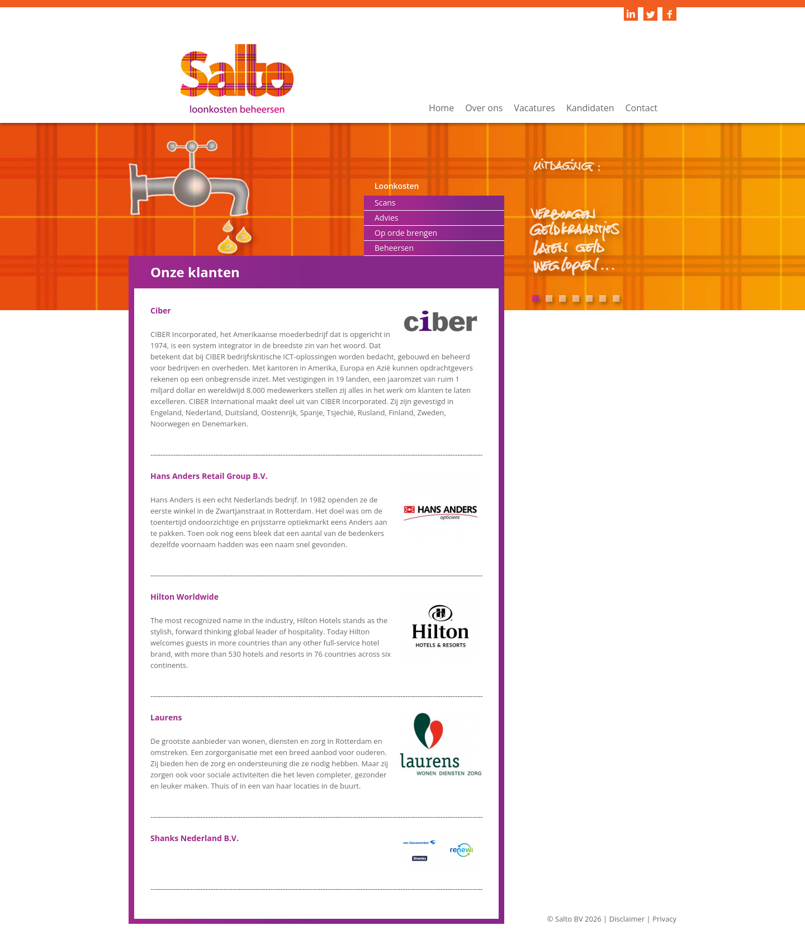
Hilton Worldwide (184, 596)
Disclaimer (627, 919)
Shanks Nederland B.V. (194, 838)
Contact (641, 108)
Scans (385, 202)
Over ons (484, 108)
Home (441, 108)
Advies (386, 217)
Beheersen (394, 248)
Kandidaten (590, 108)
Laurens (166, 717)
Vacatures (534, 108)
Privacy (664, 919)
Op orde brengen (406, 232)
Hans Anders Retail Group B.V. (209, 476)
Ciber (160, 310)
